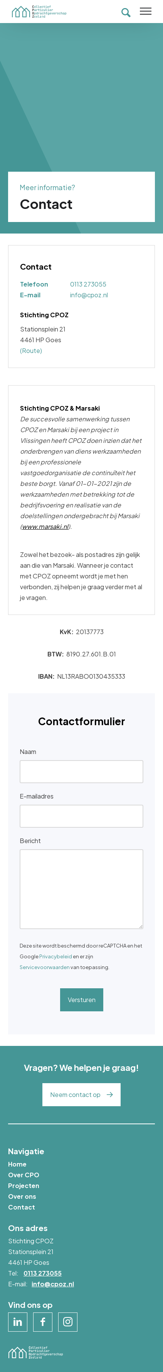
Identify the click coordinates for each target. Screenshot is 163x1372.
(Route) (31, 350)
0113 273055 (88, 284)
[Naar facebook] (42, 1322)
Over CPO (23, 1175)
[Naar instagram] (67, 1322)
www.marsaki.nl (45, 526)
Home (17, 1164)
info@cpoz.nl (89, 295)
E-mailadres (37, 796)
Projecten (23, 1185)
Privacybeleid (55, 956)
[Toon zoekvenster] (126, 11)
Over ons (22, 1196)
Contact (21, 1207)
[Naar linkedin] (17, 1322)
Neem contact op (75, 1094)
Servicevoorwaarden (45, 967)
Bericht (30, 841)
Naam (28, 751)
